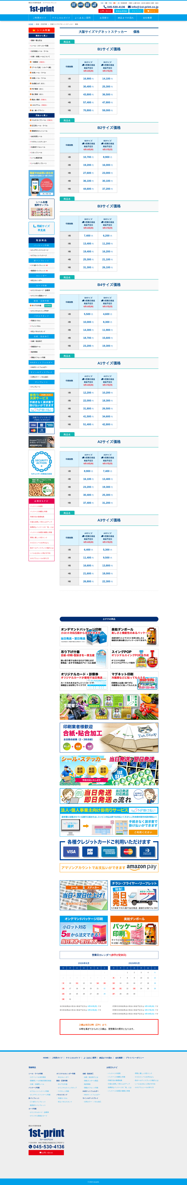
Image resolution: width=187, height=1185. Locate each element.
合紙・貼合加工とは (91, 1077)
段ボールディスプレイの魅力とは (42, 548)
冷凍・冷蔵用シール (37, 1084)
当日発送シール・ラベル (39, 51)
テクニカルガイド (61, 18)
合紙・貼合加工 (36, 341)
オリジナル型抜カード (38, 296)
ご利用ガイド (39, 18)
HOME (31, 24)
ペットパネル (35, 326)
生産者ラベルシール (37, 147)
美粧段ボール (35, 347)
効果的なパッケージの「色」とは (42, 527)
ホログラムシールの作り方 (39, 558)
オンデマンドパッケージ (39, 250)
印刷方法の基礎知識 (37, 517)
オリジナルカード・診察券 (40, 290)
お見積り (104, 18)
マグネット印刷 (63, 1091)
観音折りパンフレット (38, 1105)
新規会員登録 (121, 11)
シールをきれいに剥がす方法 (40, 553)
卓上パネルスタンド (37, 331)
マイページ (136, 11)
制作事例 (33, 352)
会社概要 (147, 18)
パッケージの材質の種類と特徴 (41, 532)
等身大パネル (35, 321)
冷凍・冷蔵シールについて (40, 57)
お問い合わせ (105, 11)
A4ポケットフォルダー (38, 367)
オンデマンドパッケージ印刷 (40, 1094)
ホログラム (39, 105)
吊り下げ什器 (41, 305)
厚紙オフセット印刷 (37, 357)
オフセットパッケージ (38, 255)
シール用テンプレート (38, 163)
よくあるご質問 (83, 18)
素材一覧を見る (36, 40)
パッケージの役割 (36, 506)
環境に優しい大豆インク (38, 537)
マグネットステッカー (38, 142)
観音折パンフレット (39, 271)
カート (151, 11)
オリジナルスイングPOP (39, 311)
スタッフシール (36, 153)
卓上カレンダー (36, 280)
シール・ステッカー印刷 (39, 46)
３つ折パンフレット (39, 265)
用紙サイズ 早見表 (41, 228)
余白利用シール (36, 136)
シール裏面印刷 (36, 158)
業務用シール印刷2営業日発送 (40, 1080)
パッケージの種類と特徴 (38, 511)
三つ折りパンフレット (38, 1102)
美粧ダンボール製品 (91, 1080)
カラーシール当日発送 (38, 1077)
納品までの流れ (126, 18)
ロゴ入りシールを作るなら (39, 543)
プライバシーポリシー (135, 1058)
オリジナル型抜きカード (38, 1116)
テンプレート (35, 387)
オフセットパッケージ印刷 (39, 1091)
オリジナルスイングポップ (67, 1087)
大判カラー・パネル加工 (39, 377)
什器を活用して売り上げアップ (41, 522)
